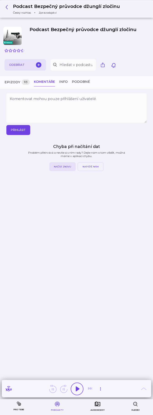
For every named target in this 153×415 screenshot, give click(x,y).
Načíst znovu (62, 166)
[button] (64, 9)
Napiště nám (91, 166)
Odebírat (25, 65)
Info (63, 82)
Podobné (81, 82)
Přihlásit (18, 130)
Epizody (17, 82)
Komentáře (44, 82)
